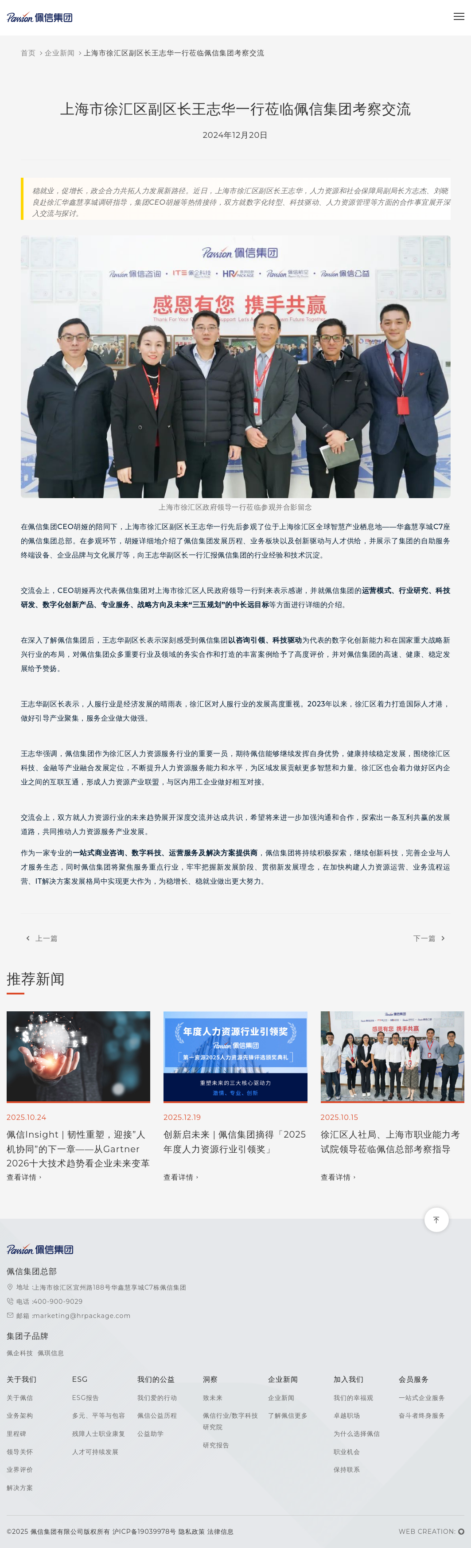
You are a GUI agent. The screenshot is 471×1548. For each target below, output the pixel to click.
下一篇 (432, 938)
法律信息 (220, 1532)
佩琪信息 (51, 1353)
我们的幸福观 (354, 1398)
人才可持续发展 (95, 1452)
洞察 (210, 1379)
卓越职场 (347, 1415)
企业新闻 (60, 53)
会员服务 (414, 1379)
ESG (80, 1379)
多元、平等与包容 (98, 1415)
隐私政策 (192, 1532)
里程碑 (17, 1434)
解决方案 (20, 1488)
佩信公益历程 (157, 1415)
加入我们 (349, 1379)
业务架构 (20, 1415)
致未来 (213, 1398)
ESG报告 (86, 1398)
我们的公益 (156, 1379)
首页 (28, 53)
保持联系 (347, 1470)
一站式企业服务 (422, 1398)
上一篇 (39, 938)
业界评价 (20, 1470)
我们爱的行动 (157, 1398)
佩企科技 (20, 1353)
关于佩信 (20, 1398)
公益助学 (150, 1434)
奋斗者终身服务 (422, 1415)
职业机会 (347, 1452)
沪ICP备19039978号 (146, 1532)
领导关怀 (20, 1452)
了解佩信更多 (288, 1415)
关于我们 (22, 1379)
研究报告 (216, 1445)
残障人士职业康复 (98, 1434)
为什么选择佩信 (357, 1434)
